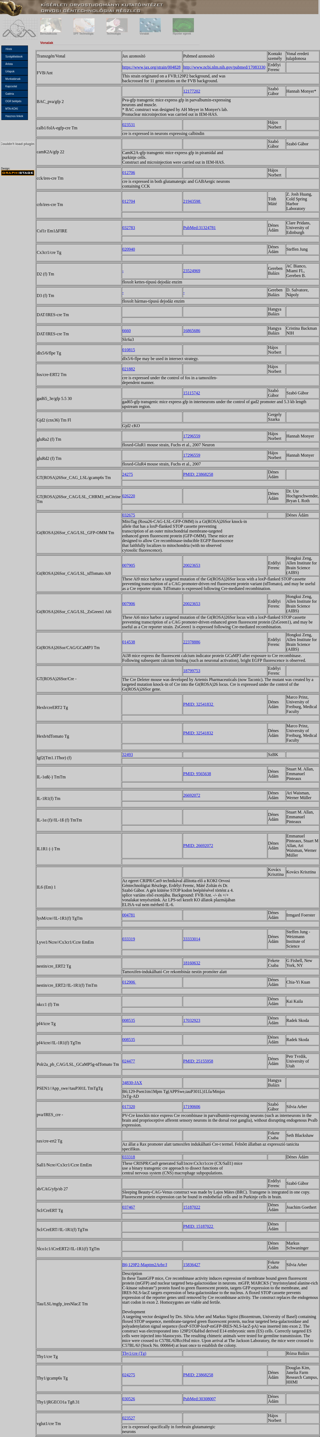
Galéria (9, 93)
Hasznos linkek (14, 116)
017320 (128, 1106)
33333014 (191, 939)
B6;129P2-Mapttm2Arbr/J (144, 1264)
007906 (128, 603)
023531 (128, 124)
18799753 (191, 670)
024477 (128, 1061)
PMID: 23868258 (198, 474)
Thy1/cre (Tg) (134, 1353)
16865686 (191, 330)
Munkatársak (12, 78)
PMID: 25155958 (198, 1061)
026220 (128, 496)
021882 (128, 369)
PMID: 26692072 (198, 845)
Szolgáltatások (14, 56)
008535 (128, 1020)
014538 (128, 642)
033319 (128, 939)
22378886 (191, 642)
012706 (128, 172)
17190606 (191, 1106)
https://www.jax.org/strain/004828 (151, 67)
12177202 (191, 91)
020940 (128, 249)
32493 (127, 754)
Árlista (9, 64)
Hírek (9, 49)
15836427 (191, 1264)
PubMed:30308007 (199, 1399)
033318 (128, 1157)
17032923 (191, 1020)
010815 (128, 350)
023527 (128, 1418)
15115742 (191, 393)
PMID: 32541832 (198, 704)
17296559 (191, 436)
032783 (128, 227)
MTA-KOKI (11, 108)
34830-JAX (132, 1082)
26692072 (191, 795)
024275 (128, 1375)
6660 (126, 330)
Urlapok (9, 71)
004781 (128, 915)
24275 (127, 474)
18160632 (191, 963)
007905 (128, 565)
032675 (128, 515)
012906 (129, 982)
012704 (128, 201)
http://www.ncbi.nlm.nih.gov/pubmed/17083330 (224, 67)
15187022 (191, 1207)
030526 (128, 1399)
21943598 (192, 201)
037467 (128, 1207)
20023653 (191, 565)
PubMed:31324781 (199, 227)
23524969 (191, 271)
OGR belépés (13, 101)
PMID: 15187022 (198, 1226)
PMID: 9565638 (197, 773)
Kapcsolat (11, 86)
